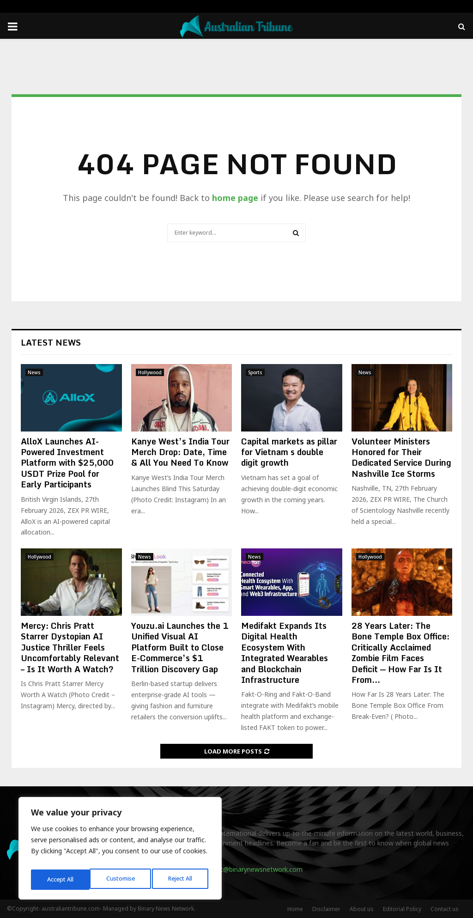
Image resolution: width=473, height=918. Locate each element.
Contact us (445, 909)
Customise (60, 879)
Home (295, 909)
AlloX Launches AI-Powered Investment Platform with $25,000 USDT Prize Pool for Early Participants (67, 463)
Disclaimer (326, 909)
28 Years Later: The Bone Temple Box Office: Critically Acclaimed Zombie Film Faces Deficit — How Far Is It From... (400, 653)
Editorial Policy (402, 909)
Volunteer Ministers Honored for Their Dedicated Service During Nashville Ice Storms (401, 457)
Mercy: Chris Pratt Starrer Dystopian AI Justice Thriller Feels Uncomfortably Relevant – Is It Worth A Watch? (70, 647)
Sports (255, 372)
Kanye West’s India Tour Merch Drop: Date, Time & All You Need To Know (180, 452)
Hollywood (150, 372)
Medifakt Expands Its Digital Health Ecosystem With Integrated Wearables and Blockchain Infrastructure (284, 653)
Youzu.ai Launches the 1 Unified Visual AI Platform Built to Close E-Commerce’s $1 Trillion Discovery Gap (179, 647)
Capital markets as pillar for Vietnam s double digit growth (289, 452)
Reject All (121, 879)
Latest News (51, 342)
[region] (120, 851)
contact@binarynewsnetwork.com (251, 869)
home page (235, 197)
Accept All (181, 879)
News (34, 372)
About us (362, 909)
